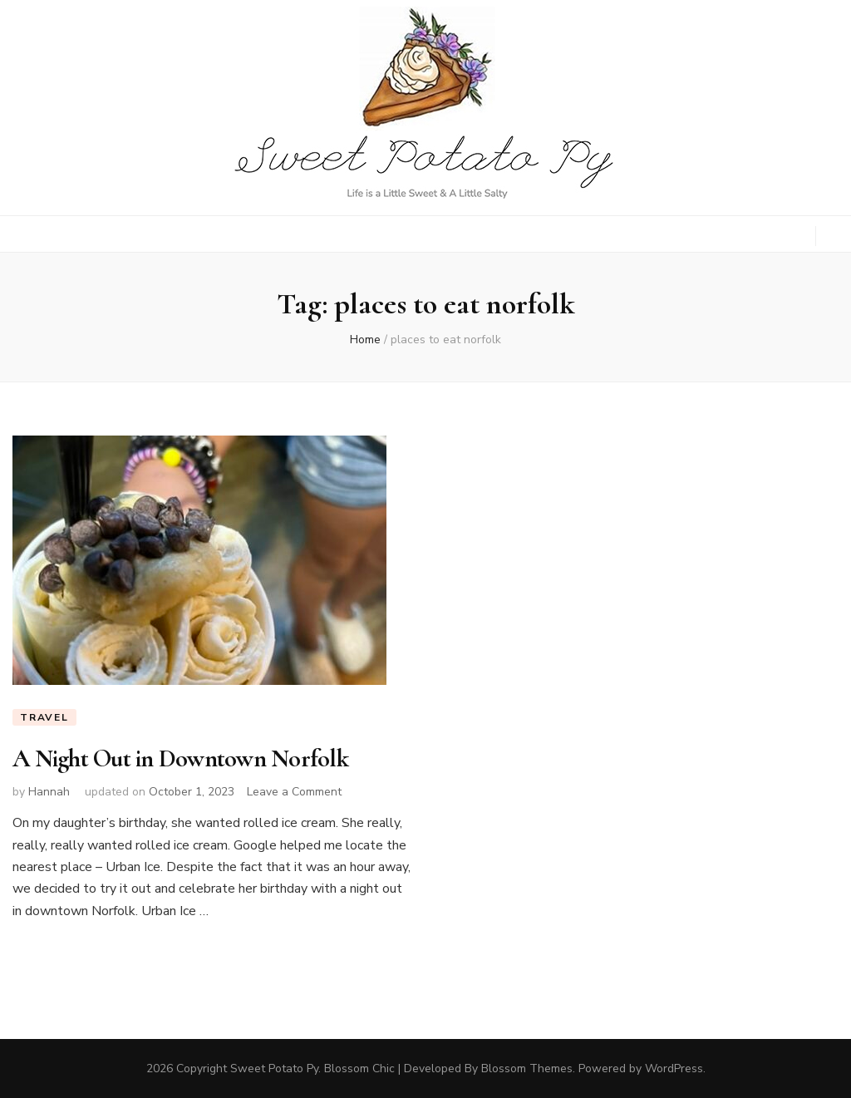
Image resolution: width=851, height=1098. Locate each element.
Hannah (49, 792)
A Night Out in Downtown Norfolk (180, 758)
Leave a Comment (294, 792)
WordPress (674, 1068)
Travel (44, 717)
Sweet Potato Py (274, 1068)
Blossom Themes (527, 1068)
